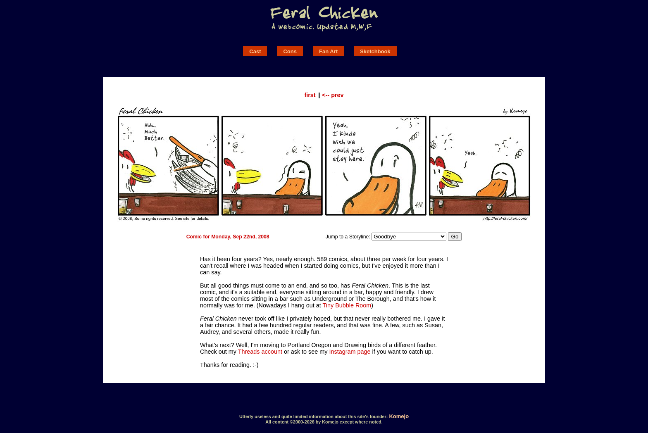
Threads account (260, 351)
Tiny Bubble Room (346, 305)
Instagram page (350, 351)
